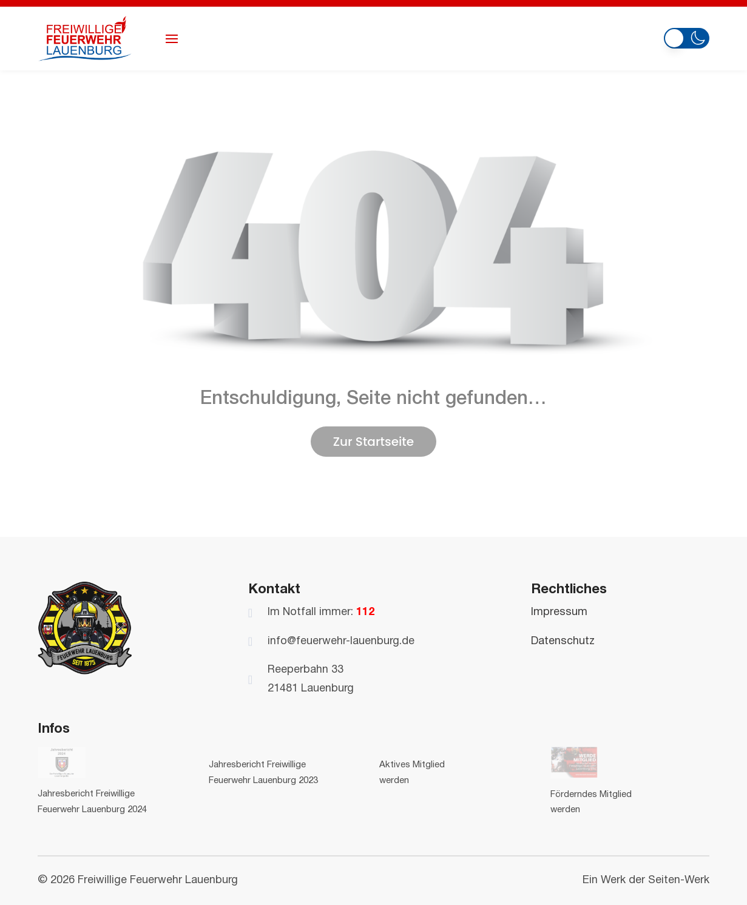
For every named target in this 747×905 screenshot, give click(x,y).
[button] (686, 37)
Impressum (559, 612)
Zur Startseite (373, 441)
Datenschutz (563, 641)
